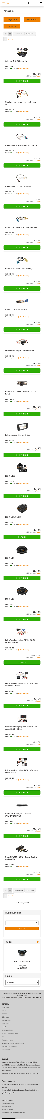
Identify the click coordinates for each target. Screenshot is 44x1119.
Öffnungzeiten (5, 1007)
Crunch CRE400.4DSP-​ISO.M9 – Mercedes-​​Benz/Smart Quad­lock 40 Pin (21, 858)
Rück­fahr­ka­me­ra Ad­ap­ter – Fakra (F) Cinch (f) (19, 268)
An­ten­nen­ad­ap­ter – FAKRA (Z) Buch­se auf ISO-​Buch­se (21, 145)
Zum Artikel (22, 537)
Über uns (4, 1010)
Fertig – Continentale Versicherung (13, 1112)
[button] (6, 34)
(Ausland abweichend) (23, 68)
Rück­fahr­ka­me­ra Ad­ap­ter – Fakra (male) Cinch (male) (21, 227)
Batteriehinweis (6, 1050)
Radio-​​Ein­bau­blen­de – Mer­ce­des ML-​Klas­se (18, 435)
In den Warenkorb (22, 81)
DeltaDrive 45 (6, 1106)
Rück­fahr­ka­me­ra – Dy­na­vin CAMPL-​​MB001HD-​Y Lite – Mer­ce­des (21, 392)
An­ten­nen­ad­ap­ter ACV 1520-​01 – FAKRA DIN (18, 186)
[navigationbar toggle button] (41, 3)
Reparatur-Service (6, 1020)
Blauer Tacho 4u (7, 1109)
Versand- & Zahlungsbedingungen (10, 1033)
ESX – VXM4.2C (10, 476)
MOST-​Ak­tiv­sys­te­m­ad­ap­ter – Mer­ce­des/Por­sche (19, 350)
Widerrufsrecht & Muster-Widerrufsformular (13, 1043)
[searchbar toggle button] (29, 3)
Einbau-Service (5, 1017)
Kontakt (4, 1027)
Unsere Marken (5, 1023)
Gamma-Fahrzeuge (8, 1104)
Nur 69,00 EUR (22, 967)
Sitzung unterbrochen (7, 1040)
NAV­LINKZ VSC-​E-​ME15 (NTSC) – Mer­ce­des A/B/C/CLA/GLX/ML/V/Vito (18, 814)
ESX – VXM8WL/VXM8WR (13, 517)
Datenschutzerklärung (7, 1030)
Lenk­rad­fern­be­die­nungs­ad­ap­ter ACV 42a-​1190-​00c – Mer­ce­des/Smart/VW (21, 641)
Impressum (4, 1014)
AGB (3, 1037)
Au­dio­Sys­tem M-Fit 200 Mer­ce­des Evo (16, 61)
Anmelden (22, 928)
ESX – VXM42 (9, 558)
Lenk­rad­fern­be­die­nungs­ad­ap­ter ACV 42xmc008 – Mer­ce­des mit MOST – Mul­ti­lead (21, 727)
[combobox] (19, 34)
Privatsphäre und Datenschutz (9, 1046)
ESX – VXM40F (9, 599)
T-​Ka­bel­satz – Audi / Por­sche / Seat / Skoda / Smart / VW (21, 103)
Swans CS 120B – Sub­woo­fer (22, 961)
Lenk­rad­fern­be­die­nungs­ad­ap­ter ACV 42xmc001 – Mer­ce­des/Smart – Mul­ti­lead (21, 684)
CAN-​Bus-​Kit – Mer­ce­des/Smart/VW (16, 309)
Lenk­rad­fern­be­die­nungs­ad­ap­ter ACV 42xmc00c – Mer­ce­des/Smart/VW (21, 771)
